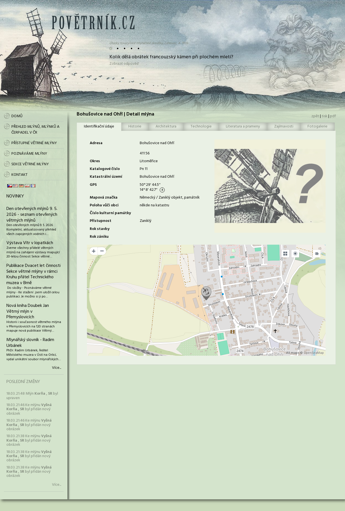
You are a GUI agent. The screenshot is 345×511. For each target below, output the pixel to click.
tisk (325, 116)
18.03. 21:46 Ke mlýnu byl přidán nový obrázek (29, 409)
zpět (315, 116)
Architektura (166, 126)
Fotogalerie (318, 126)
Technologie (201, 126)
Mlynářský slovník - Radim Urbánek (30, 342)
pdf (333, 116)
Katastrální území (106, 177)
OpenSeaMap (314, 353)
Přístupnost (100, 221)
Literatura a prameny (243, 126)
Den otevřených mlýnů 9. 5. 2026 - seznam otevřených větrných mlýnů (32, 214)
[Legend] (317, 253)
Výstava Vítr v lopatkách (29, 243)
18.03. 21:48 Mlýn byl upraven (32, 395)
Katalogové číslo (105, 169)
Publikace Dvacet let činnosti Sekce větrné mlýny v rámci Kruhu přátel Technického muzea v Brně (33, 274)
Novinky (15, 196)
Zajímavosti (283, 126)
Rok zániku (99, 237)
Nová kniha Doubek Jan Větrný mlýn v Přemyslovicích (27, 311)
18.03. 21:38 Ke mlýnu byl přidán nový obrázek (29, 440)
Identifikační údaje (99, 126)
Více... (56, 367)
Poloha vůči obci (104, 205)
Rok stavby (99, 229)
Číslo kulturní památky (110, 213)
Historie (134, 126)
